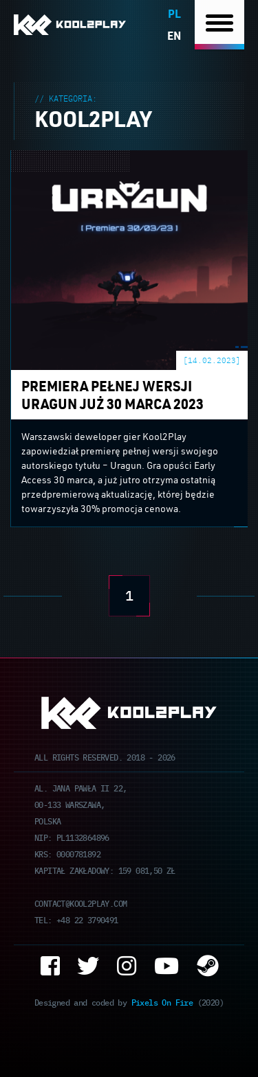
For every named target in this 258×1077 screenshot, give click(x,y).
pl (174, 13)
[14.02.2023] (212, 360)
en (174, 35)
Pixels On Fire (162, 1002)
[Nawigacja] (219, 25)
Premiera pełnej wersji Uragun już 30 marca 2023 (129, 158)
